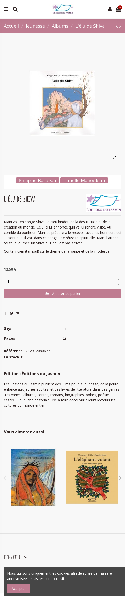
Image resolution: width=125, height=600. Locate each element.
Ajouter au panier (62, 293)
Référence (13, 350)
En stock (11, 357)
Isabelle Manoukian (84, 180)
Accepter (19, 588)
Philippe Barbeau (37, 180)
